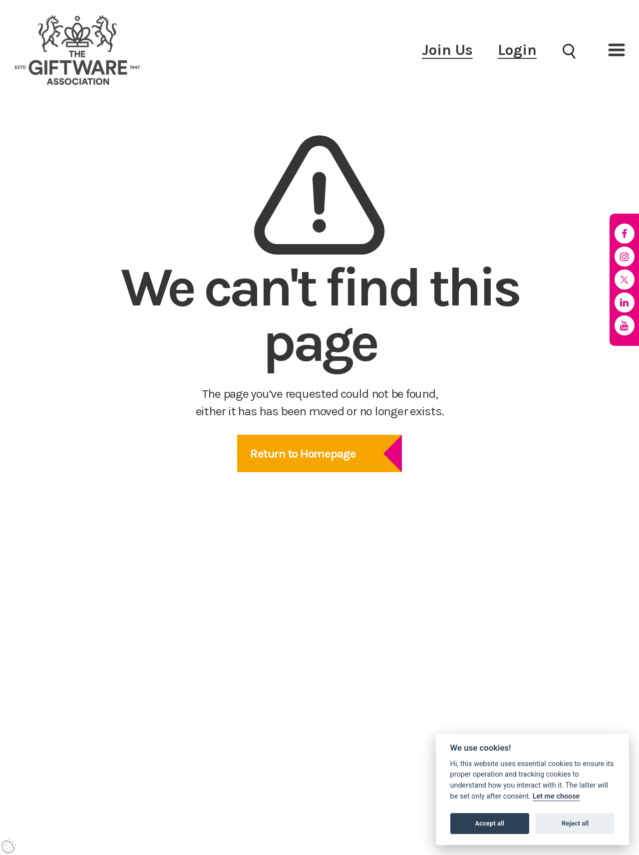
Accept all (489, 823)
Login (517, 50)
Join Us (447, 50)
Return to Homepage (303, 454)
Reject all (575, 823)
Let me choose (556, 796)
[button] (616, 49)
